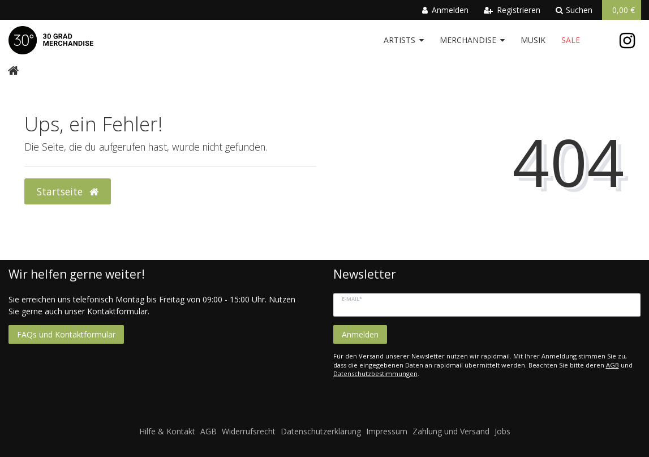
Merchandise (468, 40)
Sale (570, 40)
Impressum (386, 431)
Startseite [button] (67, 191)
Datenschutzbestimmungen (375, 373)
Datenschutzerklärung (321, 431)
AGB (612, 365)
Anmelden (360, 334)
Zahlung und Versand (450, 431)
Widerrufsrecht (249, 431)
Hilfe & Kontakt (167, 431)
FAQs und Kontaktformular (66, 334)
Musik (533, 40)
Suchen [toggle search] (574, 10)
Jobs (502, 431)
